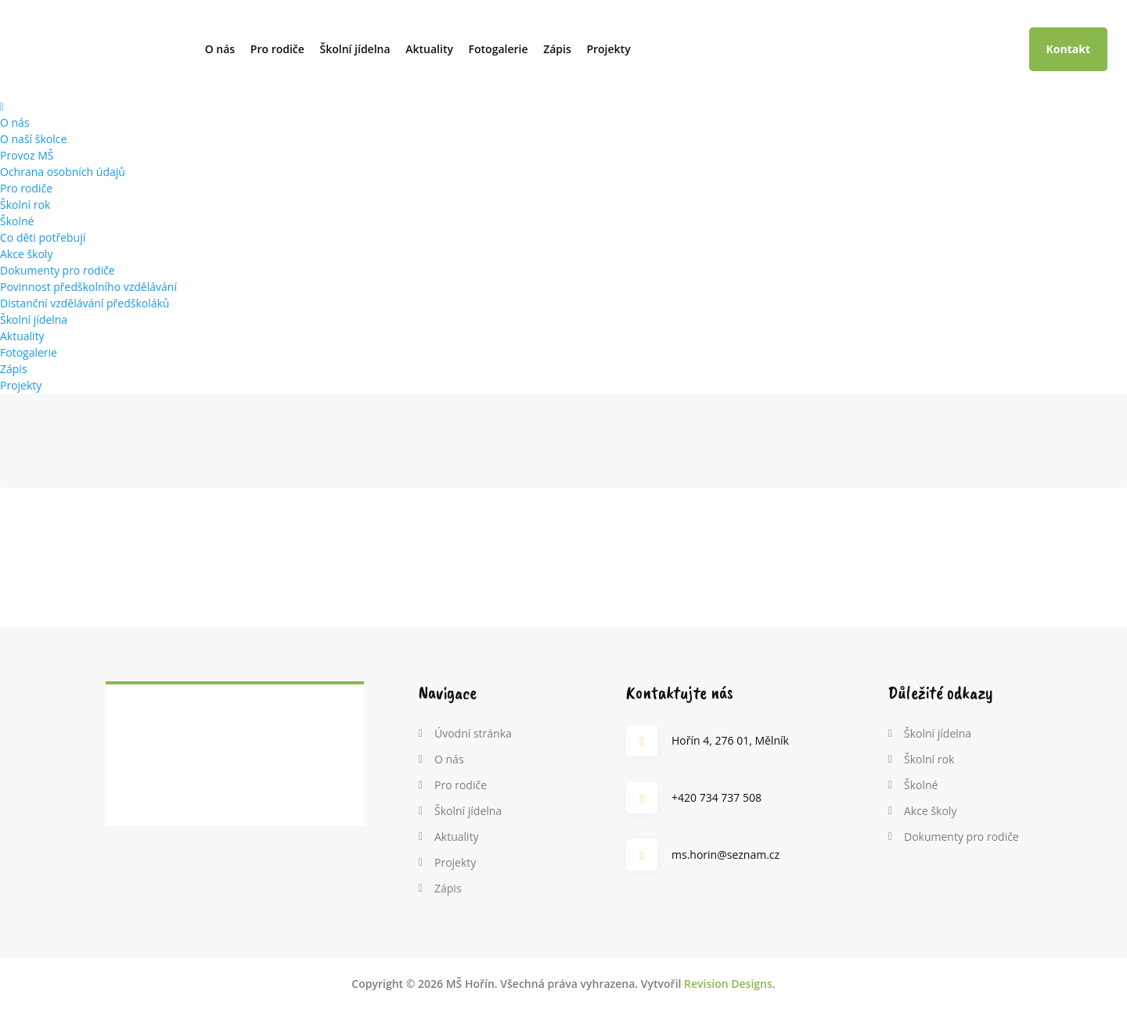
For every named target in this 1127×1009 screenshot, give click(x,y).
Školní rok (25, 204)
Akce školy (26, 253)
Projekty (608, 48)
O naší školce (33, 138)
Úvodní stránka (473, 733)
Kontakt (1068, 48)
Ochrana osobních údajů (62, 171)
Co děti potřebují (42, 237)
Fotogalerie (498, 48)
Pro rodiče (277, 48)
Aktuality (429, 48)
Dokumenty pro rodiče (57, 270)
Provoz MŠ (26, 155)
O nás (220, 48)
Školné (17, 221)
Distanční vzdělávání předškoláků (84, 303)
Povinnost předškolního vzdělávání (88, 286)
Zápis (557, 48)
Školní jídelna (355, 48)
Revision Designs (728, 983)
